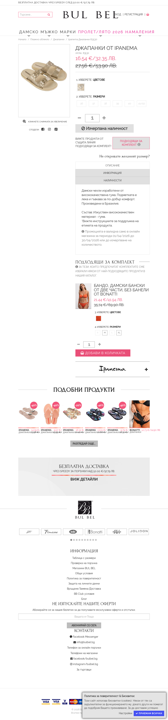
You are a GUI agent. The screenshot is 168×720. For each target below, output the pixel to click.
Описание (112, 165)
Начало (22, 39)
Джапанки (58, 39)
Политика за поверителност (84, 578)
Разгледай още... (84, 443)
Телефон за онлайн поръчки (84, 647)
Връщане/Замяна (77, 588)
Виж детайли (84, 479)
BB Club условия (84, 593)
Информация (112, 173)
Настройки (125, 713)
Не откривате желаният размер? (124, 156)
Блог (84, 598)
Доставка (95, 588)
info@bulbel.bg (86, 642)
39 (117, 103)
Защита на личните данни (84, 583)
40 (129, 103)
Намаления (140, 32)
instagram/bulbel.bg (85, 664)
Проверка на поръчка (84, 563)
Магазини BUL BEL (84, 568)
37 (93, 103)
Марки (68, 32)
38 (105, 103)
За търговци (84, 669)
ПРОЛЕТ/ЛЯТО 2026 (100, 32)
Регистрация (134, 14)
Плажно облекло (39, 39)
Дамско (29, 32)
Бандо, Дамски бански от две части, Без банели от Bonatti (121, 289)
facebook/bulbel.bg (85, 658)
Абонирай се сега (84, 625)
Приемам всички (149, 713)
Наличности (112, 180)
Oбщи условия (84, 573)
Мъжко (49, 32)
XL (119, 332)
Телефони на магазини (84, 653)
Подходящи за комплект (131, 143)
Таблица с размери (84, 558)
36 (81, 103)
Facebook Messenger (85, 636)
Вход (117, 14)
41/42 (141, 103)
